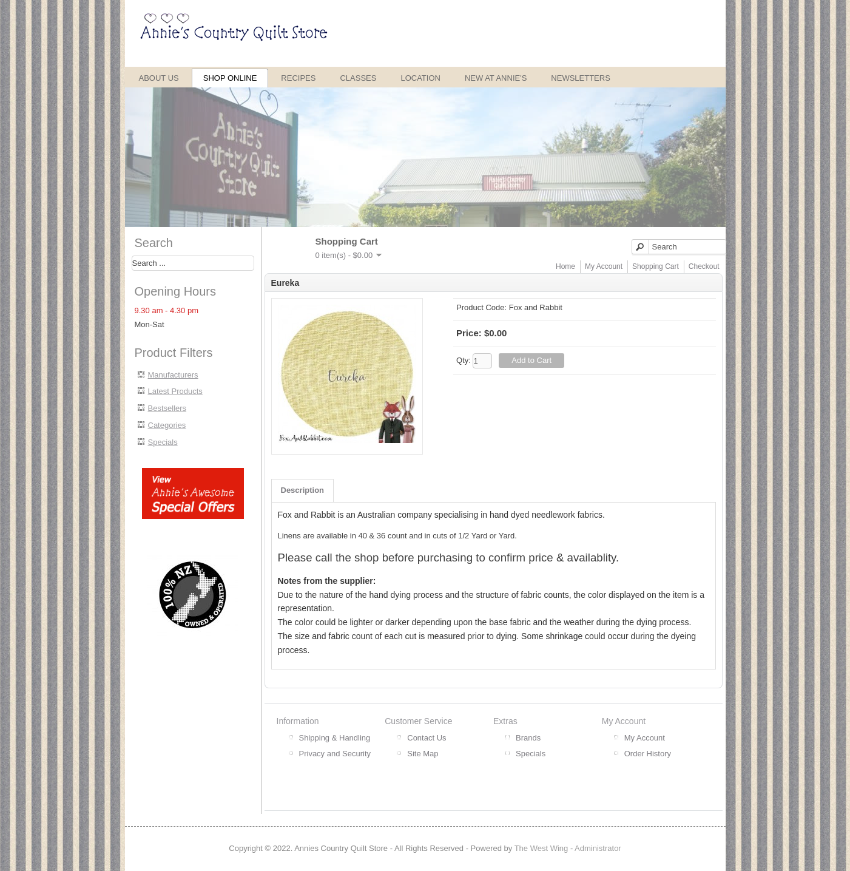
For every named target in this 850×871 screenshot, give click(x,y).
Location (420, 78)
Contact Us (426, 737)
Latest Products (175, 391)
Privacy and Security (335, 753)
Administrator (598, 848)
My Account (603, 266)
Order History (647, 753)
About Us (159, 78)
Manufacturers (173, 374)
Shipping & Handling (335, 737)
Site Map (422, 753)
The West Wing (541, 848)
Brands (528, 737)
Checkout (704, 266)
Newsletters (580, 78)
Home (565, 266)
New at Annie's (496, 78)
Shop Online (230, 78)
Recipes (298, 78)
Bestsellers (167, 408)
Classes (358, 78)
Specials (163, 442)
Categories (167, 425)
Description (303, 490)
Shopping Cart (655, 266)
